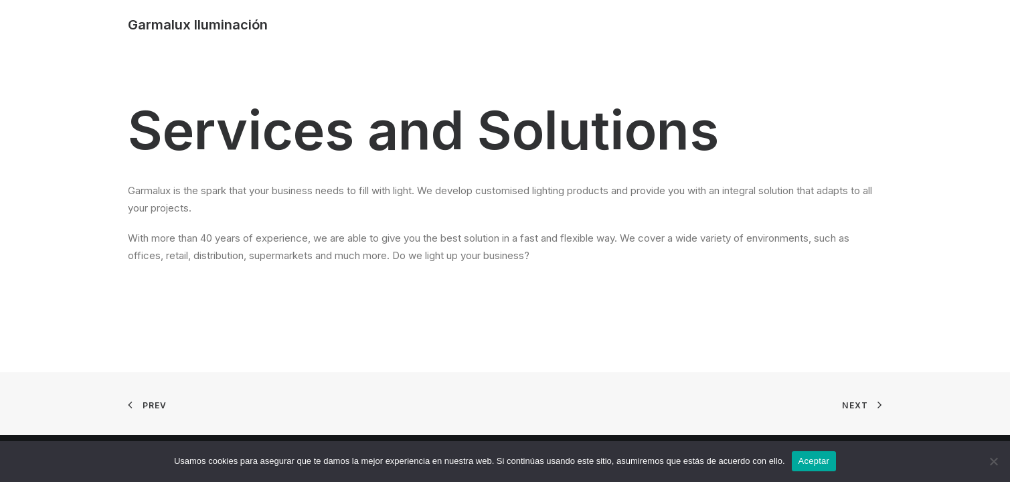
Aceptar (814, 461)
